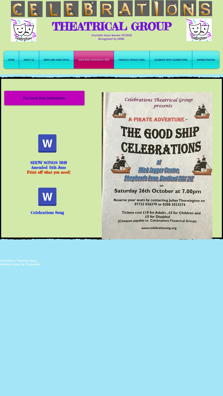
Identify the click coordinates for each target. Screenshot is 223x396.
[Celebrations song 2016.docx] (47, 197)
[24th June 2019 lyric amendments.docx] (47, 144)
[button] (44, 98)
